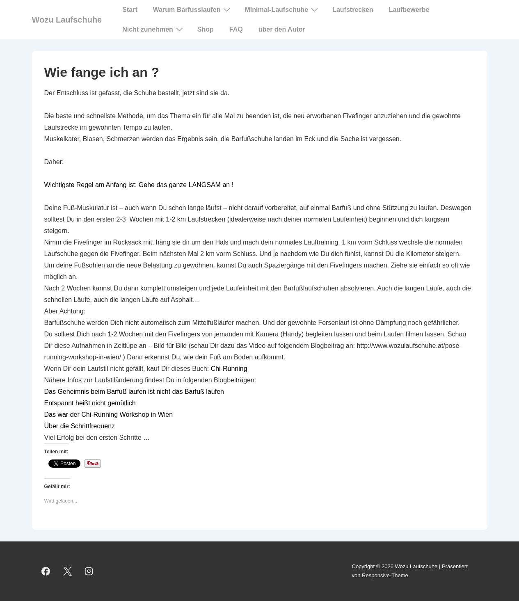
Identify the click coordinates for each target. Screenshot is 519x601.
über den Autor (281, 29)
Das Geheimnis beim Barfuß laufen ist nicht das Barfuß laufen (134, 391)
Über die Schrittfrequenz (79, 426)
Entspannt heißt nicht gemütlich (90, 403)
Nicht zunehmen (153, 29)
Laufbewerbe (409, 9)
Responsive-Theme (385, 575)
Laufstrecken (352, 9)
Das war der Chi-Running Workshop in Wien (108, 414)
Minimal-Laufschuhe (282, 9)
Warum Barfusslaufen (193, 9)
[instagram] (89, 571)
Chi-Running (229, 368)
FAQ (236, 29)
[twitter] (67, 571)
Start (129, 9)
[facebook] (46, 571)
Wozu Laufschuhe (67, 19)
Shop (205, 29)
